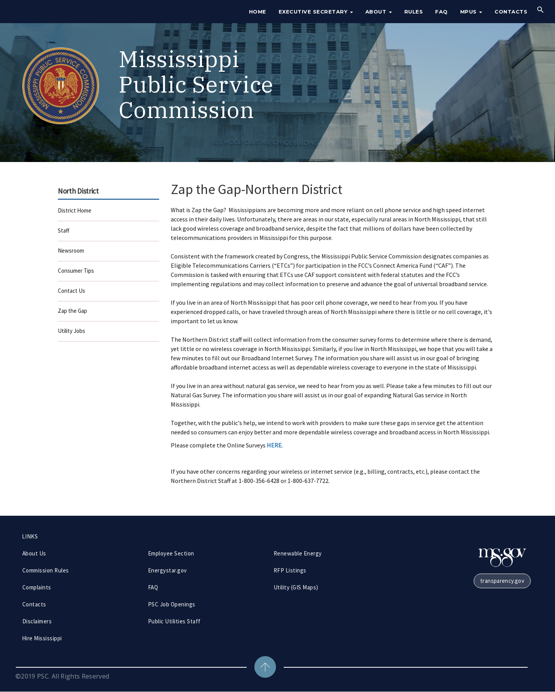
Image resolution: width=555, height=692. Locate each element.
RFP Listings (290, 570)
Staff (63, 230)
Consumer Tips (76, 270)
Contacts (510, 11)
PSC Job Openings (171, 604)
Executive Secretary (316, 11)
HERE (274, 445)
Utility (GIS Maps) (296, 587)
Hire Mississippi (42, 638)
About (378, 11)
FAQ (441, 11)
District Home (74, 210)
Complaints (36, 587)
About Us (34, 553)
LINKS (30, 536)
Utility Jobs (71, 330)
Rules (413, 11)
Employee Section (171, 553)
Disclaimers (37, 621)
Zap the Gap (72, 310)
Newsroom (71, 250)
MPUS (471, 11)
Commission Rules (45, 570)
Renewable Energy (298, 553)
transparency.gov (502, 580)
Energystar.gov (167, 570)
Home (257, 11)
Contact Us (71, 290)
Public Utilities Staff (174, 621)
